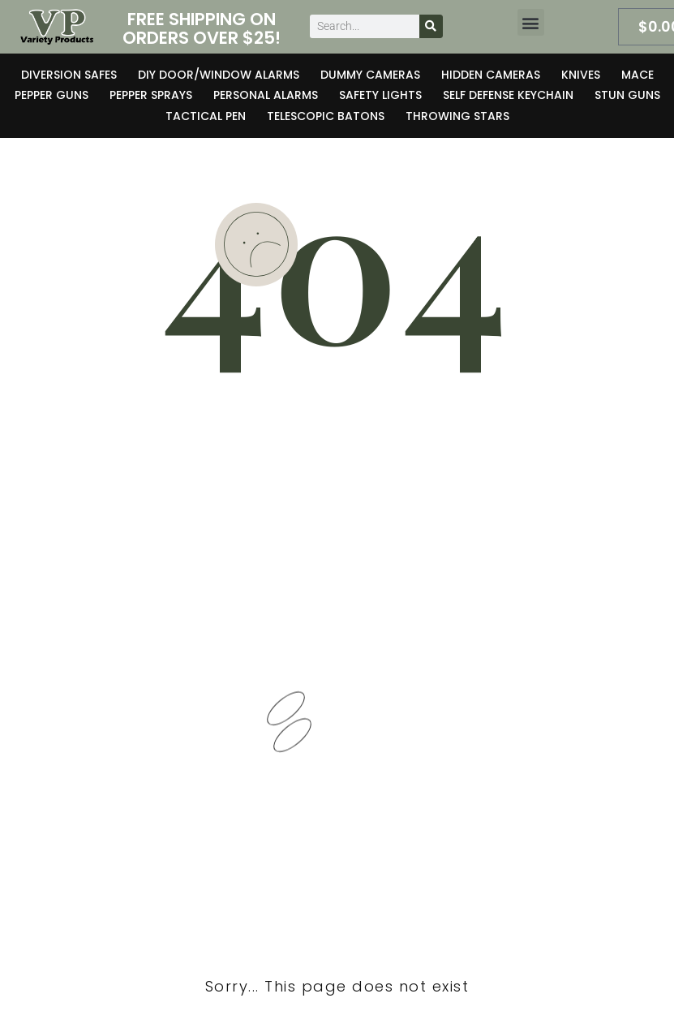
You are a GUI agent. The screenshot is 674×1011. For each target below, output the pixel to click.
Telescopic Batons (325, 116)
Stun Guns (627, 95)
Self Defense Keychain (508, 95)
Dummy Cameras (370, 75)
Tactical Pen (205, 116)
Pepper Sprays (150, 95)
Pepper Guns (51, 95)
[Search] (431, 26)
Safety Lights (380, 95)
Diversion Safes (69, 75)
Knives (580, 75)
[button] (530, 22)
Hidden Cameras (490, 75)
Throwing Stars (457, 116)
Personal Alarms (265, 95)
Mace (637, 75)
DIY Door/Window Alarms (218, 75)
